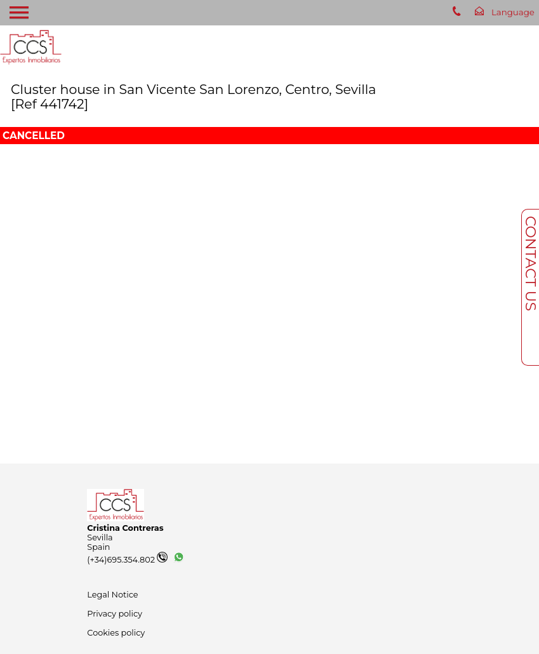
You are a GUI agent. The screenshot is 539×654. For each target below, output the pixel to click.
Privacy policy (114, 613)
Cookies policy (116, 632)
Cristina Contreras (125, 528)
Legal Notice (112, 594)
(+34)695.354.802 (127, 559)
